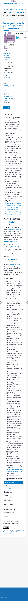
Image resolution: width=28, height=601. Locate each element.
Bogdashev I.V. (8, 53)
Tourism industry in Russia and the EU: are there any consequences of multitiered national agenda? (13, 17)
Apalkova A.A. (8, 55)
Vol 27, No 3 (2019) (13, 15)
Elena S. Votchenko (11, 259)
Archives (20, 12)
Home (2, 15)
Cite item (6, 107)
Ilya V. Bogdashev (10, 222)
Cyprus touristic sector (11, 213)
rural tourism (17, 215)
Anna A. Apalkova (10, 241)
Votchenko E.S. (8, 57)
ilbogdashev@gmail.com (14, 229)
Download (11, 488)
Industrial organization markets (7, 79)
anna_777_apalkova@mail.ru (15, 247)
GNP (11, 207)
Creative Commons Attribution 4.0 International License (13, 532)
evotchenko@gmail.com (13, 264)
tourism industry (9, 203)
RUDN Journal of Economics (14, 5)
